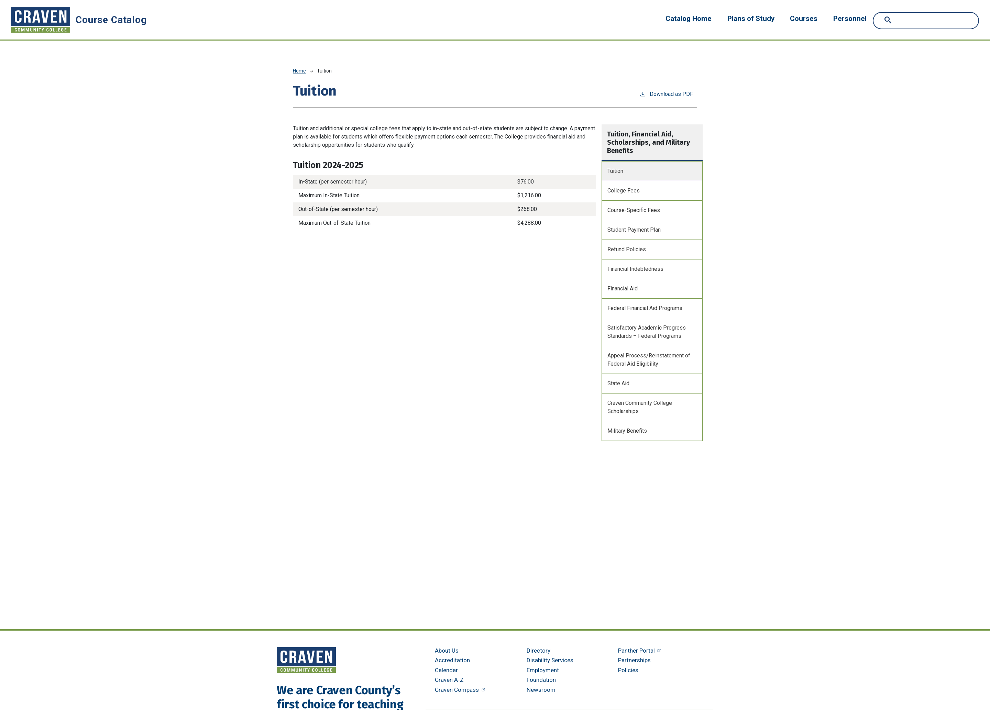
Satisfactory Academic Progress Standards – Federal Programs (646, 331)
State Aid (618, 383)
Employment (543, 670)
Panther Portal (640, 650)
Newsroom (541, 689)
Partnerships (634, 660)
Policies (628, 670)
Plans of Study (750, 18)
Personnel (850, 18)
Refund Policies (626, 249)
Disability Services (550, 660)
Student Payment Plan (634, 229)
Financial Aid (622, 288)
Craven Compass (461, 689)
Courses (803, 18)
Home (299, 71)
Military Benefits (627, 431)
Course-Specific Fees (633, 210)
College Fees (623, 190)
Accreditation (452, 660)
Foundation (541, 679)
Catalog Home (689, 18)
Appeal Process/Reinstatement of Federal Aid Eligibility (648, 359)
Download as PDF (666, 93)
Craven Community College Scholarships (639, 407)
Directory (538, 650)
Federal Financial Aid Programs (644, 308)
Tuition (615, 171)
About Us (447, 650)
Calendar (446, 670)
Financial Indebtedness (635, 269)
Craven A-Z (449, 679)
